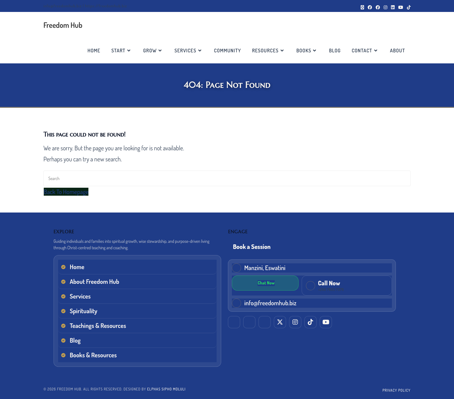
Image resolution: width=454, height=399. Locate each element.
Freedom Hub (62, 25)
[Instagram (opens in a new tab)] (385, 7)
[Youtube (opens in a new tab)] (400, 7)
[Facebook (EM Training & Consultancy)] (265, 321)
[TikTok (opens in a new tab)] (408, 7)
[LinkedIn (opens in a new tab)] (392, 7)
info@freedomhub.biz (270, 302)
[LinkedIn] (234, 321)
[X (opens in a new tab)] (362, 7)
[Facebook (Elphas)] (249, 321)
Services (80, 296)
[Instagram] (295, 321)
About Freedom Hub (94, 281)
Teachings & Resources (98, 325)
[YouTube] (326, 321)
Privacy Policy (396, 390)
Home (77, 267)
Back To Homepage (66, 192)
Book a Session (251, 246)
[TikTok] (310, 321)
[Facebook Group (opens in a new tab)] (378, 7)
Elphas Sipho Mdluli (166, 389)
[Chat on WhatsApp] (381, 282)
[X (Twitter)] (280, 321)
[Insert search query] (227, 178)
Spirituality (83, 311)
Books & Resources (93, 355)
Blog (75, 340)
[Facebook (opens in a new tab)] (370, 7)
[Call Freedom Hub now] (299, 285)
